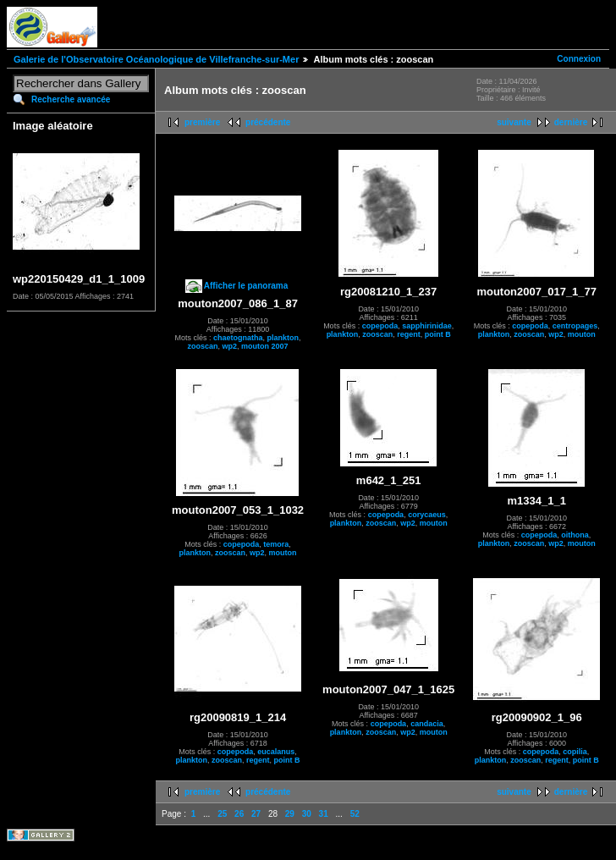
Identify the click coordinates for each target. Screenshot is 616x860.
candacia (426, 723)
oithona (575, 535)
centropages (575, 326)
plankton (283, 338)
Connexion (579, 58)
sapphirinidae (427, 326)
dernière (570, 122)
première (202, 122)
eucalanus (275, 751)
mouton (582, 334)
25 (222, 814)
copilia (575, 751)
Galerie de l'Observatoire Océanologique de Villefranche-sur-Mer (156, 59)
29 (289, 814)
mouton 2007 (265, 346)
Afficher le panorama (246, 285)
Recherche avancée (70, 99)
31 (323, 814)
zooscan (203, 346)
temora (276, 544)
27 (256, 814)
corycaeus (427, 514)
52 (355, 814)
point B (438, 334)
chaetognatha (238, 338)
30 (306, 814)
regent (409, 334)
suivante (514, 122)
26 (239, 814)
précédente (267, 122)
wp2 (230, 346)
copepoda (380, 326)
